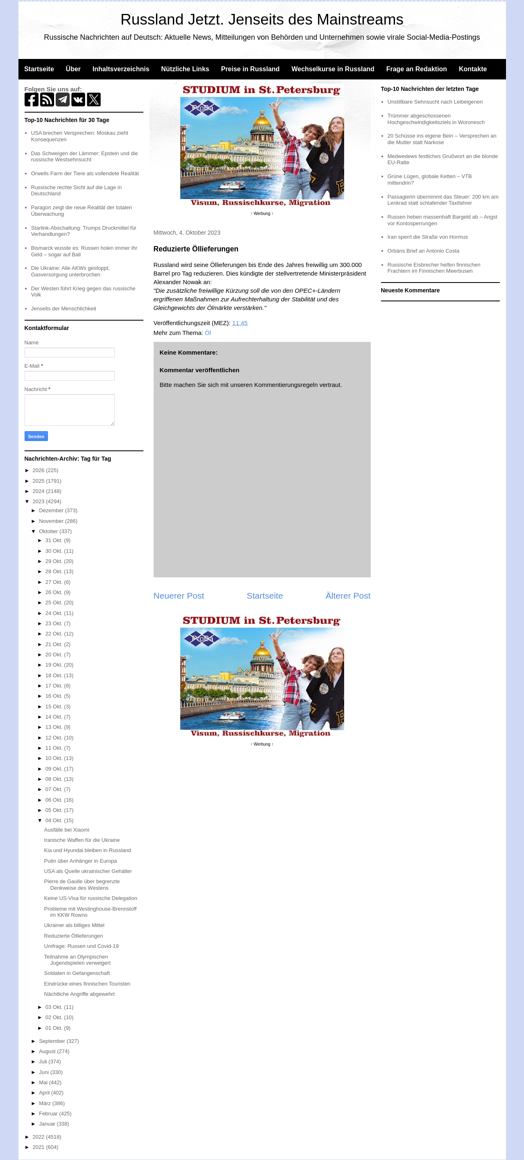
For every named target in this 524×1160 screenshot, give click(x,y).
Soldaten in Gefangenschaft (77, 973)
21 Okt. (54, 644)
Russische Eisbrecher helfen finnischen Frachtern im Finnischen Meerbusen (434, 268)
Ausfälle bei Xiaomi (67, 830)
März (45, 1103)
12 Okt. (54, 738)
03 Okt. (54, 1007)
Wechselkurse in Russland (332, 69)
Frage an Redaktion (416, 69)
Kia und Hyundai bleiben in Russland (87, 850)
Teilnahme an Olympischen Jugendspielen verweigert (77, 960)
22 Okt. (54, 634)
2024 (39, 491)
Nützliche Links (185, 69)
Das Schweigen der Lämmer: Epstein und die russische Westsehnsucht (84, 156)
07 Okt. (54, 789)
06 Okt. (54, 800)
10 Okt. (54, 758)
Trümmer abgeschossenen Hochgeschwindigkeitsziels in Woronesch (436, 119)
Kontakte (473, 69)
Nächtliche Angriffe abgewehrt (79, 994)
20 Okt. (54, 654)
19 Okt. (54, 665)
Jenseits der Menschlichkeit (63, 308)
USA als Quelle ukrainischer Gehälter (88, 871)
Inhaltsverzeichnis (121, 69)
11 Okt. (54, 748)
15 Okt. (54, 706)
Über (73, 69)
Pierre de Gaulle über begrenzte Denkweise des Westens (82, 884)
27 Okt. (54, 582)
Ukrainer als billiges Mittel (74, 925)
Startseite (39, 69)
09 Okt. (54, 769)
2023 (39, 501)
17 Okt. (54, 686)
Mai (44, 1082)
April (45, 1093)
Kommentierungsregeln (286, 384)
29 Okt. (54, 561)
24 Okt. (54, 613)
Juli (43, 1061)
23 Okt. (54, 623)
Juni (44, 1072)
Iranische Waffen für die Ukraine (82, 840)
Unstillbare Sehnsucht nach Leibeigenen (435, 102)
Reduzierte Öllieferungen (73, 936)
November (52, 521)
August (48, 1051)
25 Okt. (54, 602)
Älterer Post (348, 595)
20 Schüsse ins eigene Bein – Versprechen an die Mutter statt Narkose (442, 139)
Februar (49, 1113)
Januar (48, 1124)
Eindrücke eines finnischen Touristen (87, 984)
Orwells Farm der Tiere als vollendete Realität (85, 173)
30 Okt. (54, 551)
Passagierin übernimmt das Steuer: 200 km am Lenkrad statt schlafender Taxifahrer (443, 200)
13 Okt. (54, 727)
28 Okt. (54, 571)
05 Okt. (54, 810)
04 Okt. (54, 820)
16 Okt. (54, 696)
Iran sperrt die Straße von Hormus (428, 237)
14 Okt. (54, 717)
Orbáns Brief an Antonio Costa (424, 251)
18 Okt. (54, 675)
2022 (39, 1137)
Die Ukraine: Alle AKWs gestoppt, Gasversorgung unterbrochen (70, 271)
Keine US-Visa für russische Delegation (90, 898)
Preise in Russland (250, 69)
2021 (39, 1147)
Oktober (49, 531)
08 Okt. (54, 779)
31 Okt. (54, 540)
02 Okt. (54, 1017)
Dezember (52, 510)
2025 (39, 481)
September (52, 1041)
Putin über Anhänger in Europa (80, 861)
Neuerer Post (179, 595)
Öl (208, 332)
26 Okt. (54, 592)
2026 (39, 470)
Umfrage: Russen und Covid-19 (81, 946)
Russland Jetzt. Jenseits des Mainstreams (262, 19)
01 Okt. (54, 1028)
